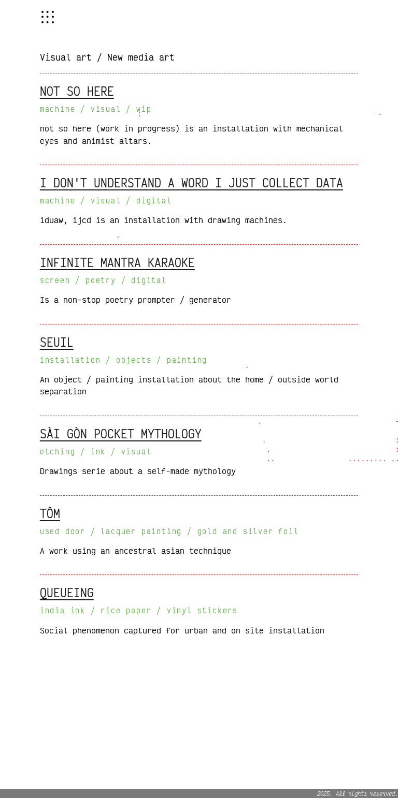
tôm (50, 513)
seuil (57, 342)
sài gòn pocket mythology (121, 433)
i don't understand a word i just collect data (191, 182)
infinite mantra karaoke (117, 262)
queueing (67, 592)
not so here (77, 91)
